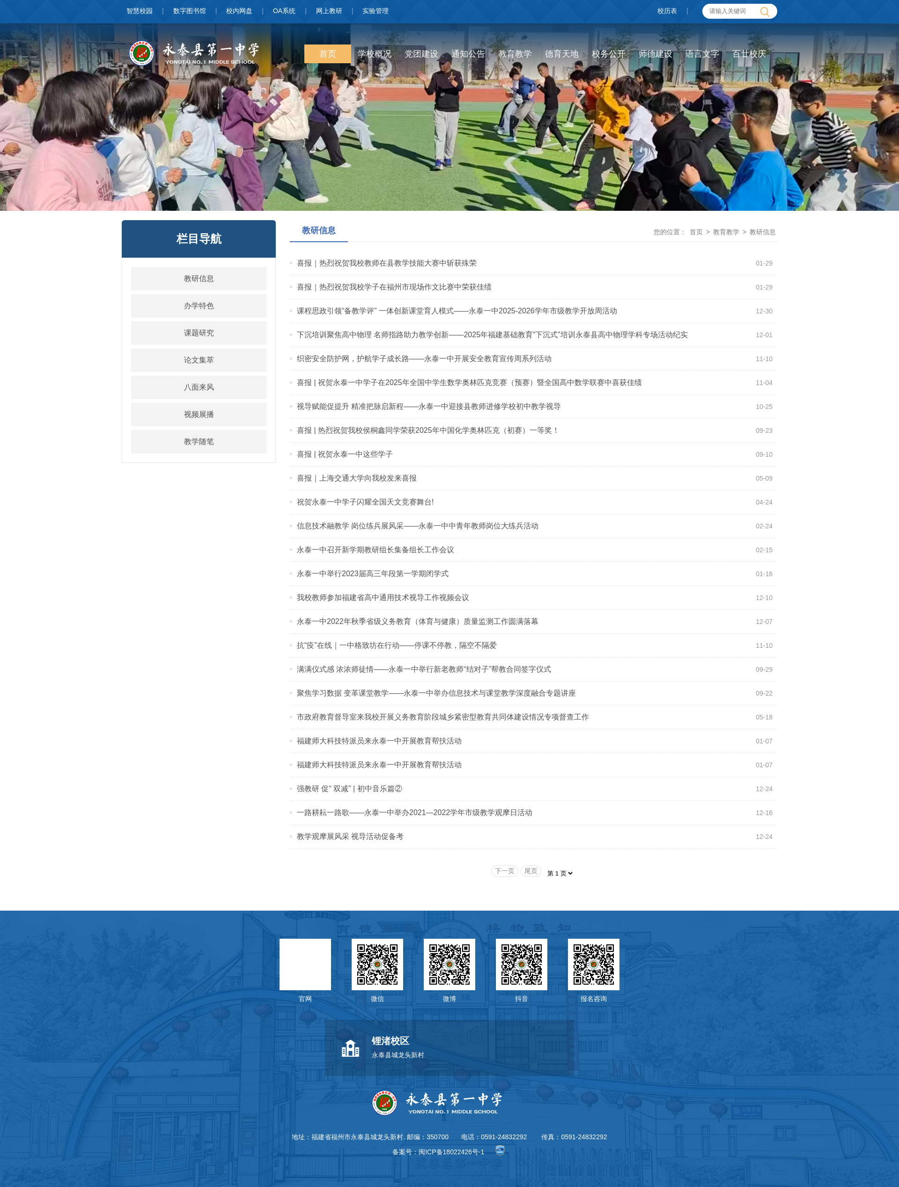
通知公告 (468, 54)
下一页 (505, 871)
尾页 (531, 871)
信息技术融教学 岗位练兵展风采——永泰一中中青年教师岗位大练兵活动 (417, 526)
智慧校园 (139, 11)
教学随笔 (199, 441)
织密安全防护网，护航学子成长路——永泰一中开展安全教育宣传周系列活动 (424, 359)
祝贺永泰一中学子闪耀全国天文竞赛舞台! (365, 502)
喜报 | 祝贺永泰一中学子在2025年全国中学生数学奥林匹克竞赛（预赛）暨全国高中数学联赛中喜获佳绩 (469, 382)
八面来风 (199, 387)
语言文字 (702, 54)
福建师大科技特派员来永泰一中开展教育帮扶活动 (379, 741)
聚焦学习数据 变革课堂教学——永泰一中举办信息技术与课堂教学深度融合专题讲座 (436, 693)
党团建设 (421, 54)
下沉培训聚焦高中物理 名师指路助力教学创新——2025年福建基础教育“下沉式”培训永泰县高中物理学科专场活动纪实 (492, 335)
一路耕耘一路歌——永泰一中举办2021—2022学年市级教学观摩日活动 (414, 812)
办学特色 (199, 306)
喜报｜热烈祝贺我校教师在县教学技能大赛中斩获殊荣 (387, 263)
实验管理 (375, 11)
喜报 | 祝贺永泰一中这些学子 (345, 454)
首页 (327, 54)
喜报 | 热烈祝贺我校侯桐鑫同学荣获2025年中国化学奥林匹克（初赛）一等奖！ (428, 430)
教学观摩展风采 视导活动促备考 (350, 836)
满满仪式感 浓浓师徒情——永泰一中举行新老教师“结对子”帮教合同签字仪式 (424, 669)
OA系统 (284, 11)
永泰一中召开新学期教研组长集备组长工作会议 (375, 550)
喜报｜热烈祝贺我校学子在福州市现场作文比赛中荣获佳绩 (394, 287)
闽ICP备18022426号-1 (451, 1152)
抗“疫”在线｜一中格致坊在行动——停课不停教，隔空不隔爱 (397, 645)
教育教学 (515, 54)
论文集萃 (199, 360)
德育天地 (562, 54)
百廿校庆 (749, 54)
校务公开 (609, 54)
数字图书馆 (189, 11)
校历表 (667, 11)
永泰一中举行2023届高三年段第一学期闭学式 (373, 574)
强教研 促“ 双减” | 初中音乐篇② (349, 789)
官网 (305, 998)
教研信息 (199, 278)
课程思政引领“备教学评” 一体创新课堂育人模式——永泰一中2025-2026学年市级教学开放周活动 (457, 311)
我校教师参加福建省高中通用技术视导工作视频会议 (383, 597)
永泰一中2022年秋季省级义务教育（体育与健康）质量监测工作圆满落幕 (417, 621)
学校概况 (374, 54)
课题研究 (199, 333)
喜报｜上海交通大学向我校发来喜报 (357, 478)
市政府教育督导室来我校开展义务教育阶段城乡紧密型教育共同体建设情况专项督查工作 (443, 717)
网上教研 (329, 11)
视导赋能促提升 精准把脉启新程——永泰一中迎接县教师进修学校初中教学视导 (429, 406)
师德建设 (655, 54)
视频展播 (199, 414)
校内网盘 (239, 11)
